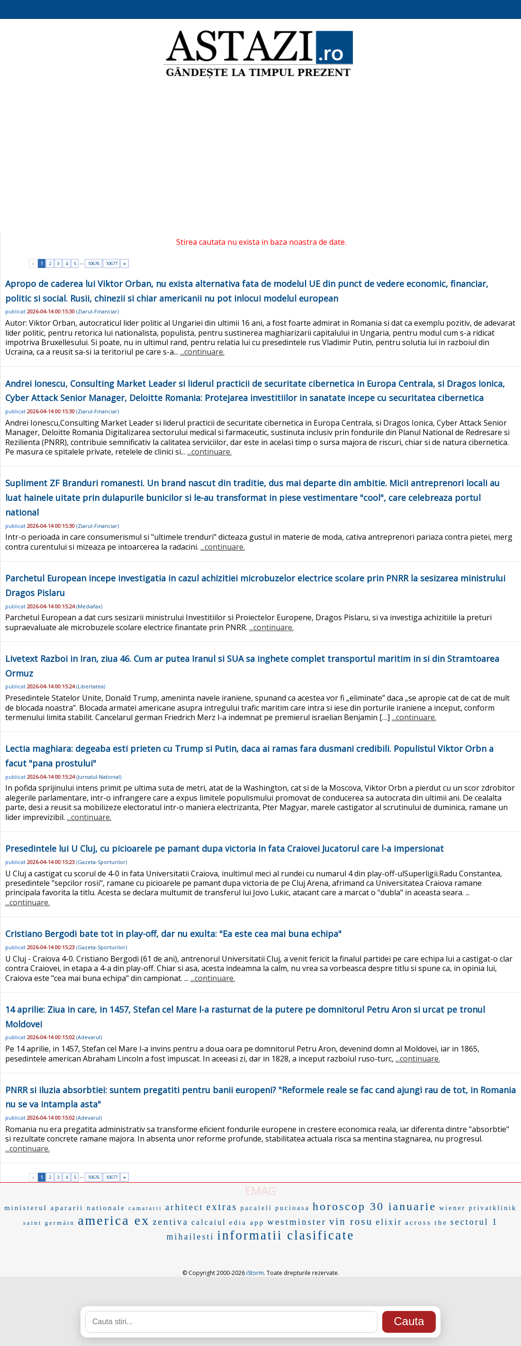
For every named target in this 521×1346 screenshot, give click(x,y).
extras (222, 1207)
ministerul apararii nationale (65, 1208)
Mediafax (89, 606)
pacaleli (256, 1208)
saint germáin (49, 1222)
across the (426, 1222)
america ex (114, 1220)
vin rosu (351, 1221)
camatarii (145, 1208)
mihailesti (190, 1236)
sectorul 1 (474, 1222)
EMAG (260, 1190)
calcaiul (208, 1222)
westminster (296, 1222)
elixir (389, 1222)
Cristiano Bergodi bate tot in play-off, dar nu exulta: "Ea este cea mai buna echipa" (173, 933)
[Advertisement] (260, 156)
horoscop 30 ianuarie (374, 1206)
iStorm (255, 1273)
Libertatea (91, 686)
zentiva (171, 1222)
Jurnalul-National (99, 776)
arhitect (184, 1207)
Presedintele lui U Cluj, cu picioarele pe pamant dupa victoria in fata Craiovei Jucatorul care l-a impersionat (224, 848)
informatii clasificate (285, 1235)
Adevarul (89, 1037)
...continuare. (202, 352)
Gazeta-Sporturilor (102, 861)
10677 (111, 263)
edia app (246, 1222)
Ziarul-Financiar (97, 311)
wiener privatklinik (478, 1208)
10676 (93, 263)
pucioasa (292, 1208)
